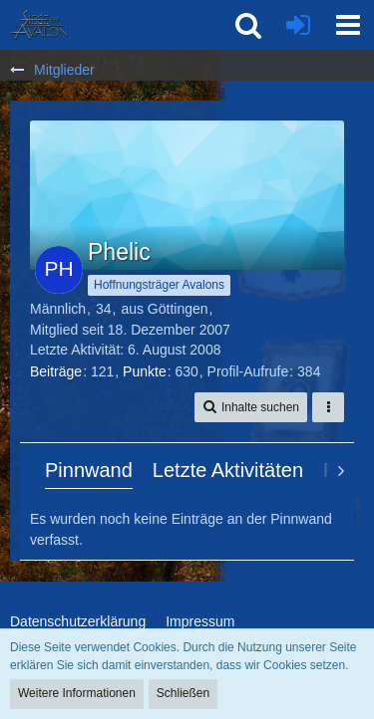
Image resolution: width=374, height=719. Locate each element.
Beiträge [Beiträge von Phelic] (56, 371)
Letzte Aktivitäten (228, 470)
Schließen (183, 693)
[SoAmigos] (39, 25)
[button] (348, 25)
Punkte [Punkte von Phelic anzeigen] (145, 371)
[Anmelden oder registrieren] (298, 25)
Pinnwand (89, 470)
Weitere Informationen (77, 693)
